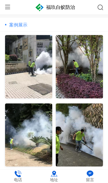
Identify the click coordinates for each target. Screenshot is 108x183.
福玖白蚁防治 (60, 7)
